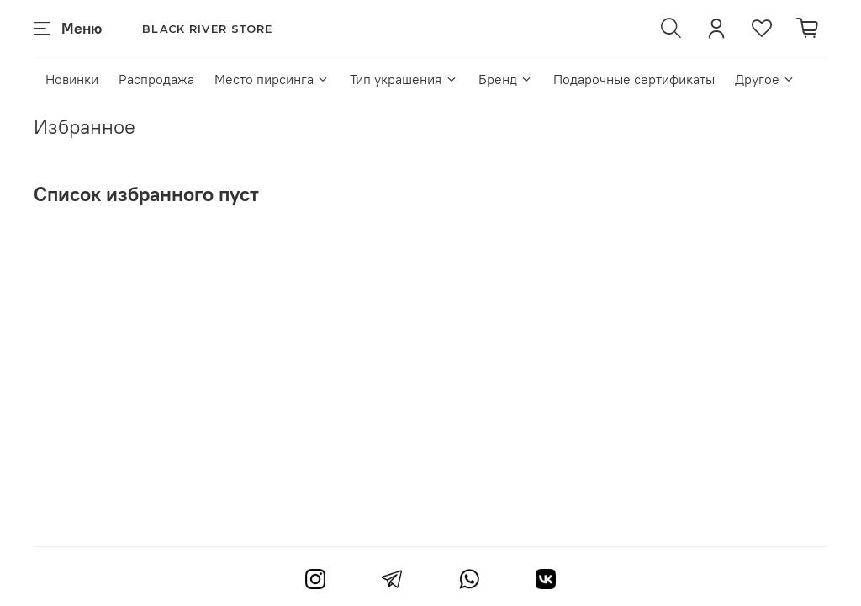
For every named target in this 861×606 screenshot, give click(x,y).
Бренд (505, 79)
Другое (765, 79)
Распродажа (156, 79)
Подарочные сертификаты (634, 79)
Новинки (71, 79)
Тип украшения (403, 79)
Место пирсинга (272, 79)
